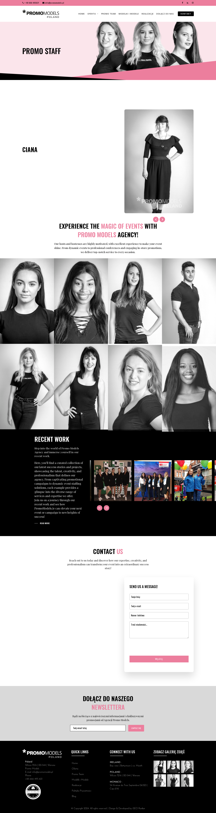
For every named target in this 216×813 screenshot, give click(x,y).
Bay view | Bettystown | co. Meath (126, 766)
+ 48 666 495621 (30, 2)
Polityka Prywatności (81, 791)
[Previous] (99, 508)
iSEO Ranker (139, 808)
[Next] (106, 508)
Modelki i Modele (80, 780)
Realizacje (76, 785)
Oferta (75, 769)
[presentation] (150, 651)
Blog (74, 796)
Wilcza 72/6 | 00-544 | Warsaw (40, 765)
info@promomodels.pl (53, 2)
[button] (42, 523)
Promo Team (78, 774)
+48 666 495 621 (33, 779)
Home (75, 763)
